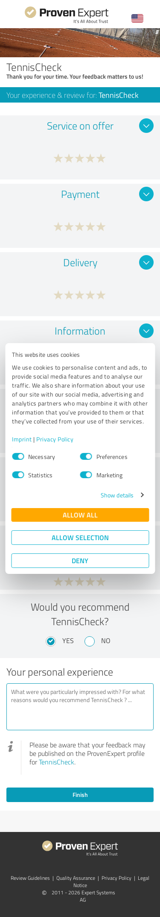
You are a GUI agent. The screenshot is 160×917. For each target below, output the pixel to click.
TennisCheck (56, 762)
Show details (117, 495)
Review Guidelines (30, 878)
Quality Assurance (75, 878)
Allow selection (80, 537)
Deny (80, 560)
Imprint (22, 439)
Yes (68, 640)
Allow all (80, 515)
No (106, 640)
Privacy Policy (54, 439)
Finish (80, 795)
